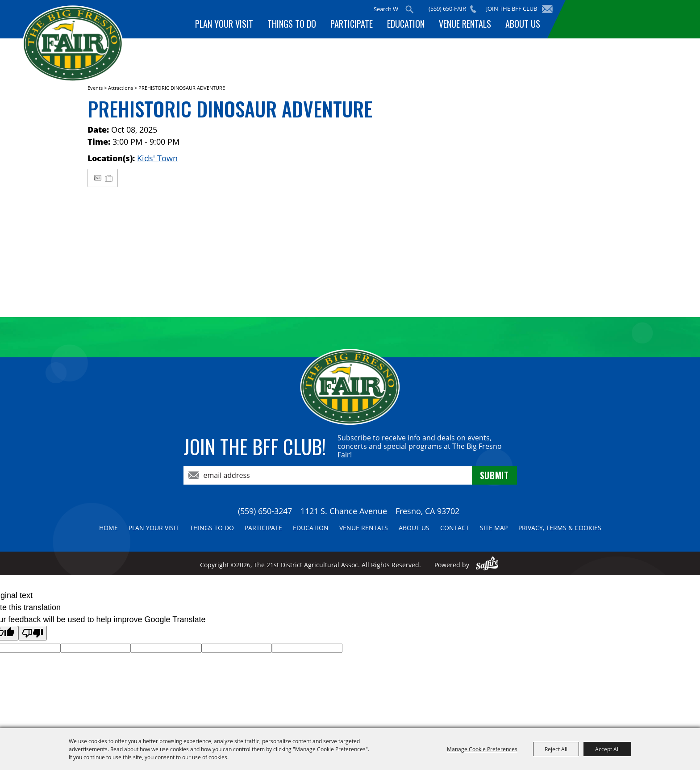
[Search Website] (386, 9)
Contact (454, 527)
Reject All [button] (556, 749)
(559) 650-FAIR (447, 8)
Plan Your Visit (224, 23)
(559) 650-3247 (265, 511)
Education (406, 23)
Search (409, 9)
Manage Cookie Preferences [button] (482, 749)
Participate (351, 23)
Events (95, 87)
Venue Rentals (465, 23)
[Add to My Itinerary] (109, 177)
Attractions (120, 87)
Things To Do (291, 23)
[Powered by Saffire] (487, 565)
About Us (522, 23)
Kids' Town (157, 158)
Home (108, 527)
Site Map (494, 527)
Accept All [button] (607, 749)
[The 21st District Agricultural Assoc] (73, 44)
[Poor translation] (32, 633)
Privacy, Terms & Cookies (559, 527)
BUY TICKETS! (622, 18)
